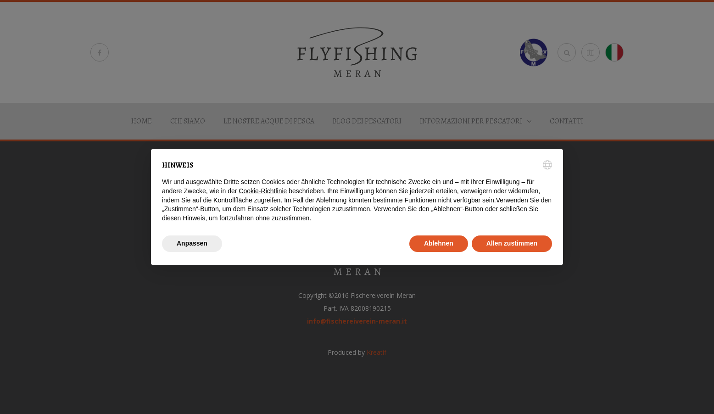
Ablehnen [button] (438, 243)
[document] (357, 191)
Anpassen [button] (192, 243)
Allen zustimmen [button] (511, 243)
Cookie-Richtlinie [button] (263, 191)
